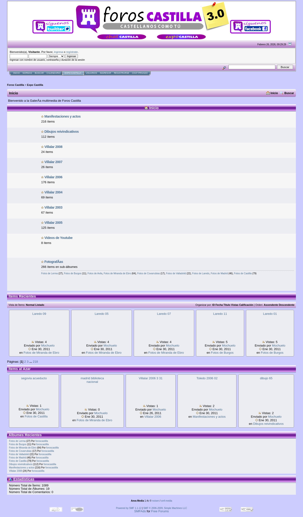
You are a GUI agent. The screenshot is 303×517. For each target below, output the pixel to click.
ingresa (58, 51)
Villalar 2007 (53, 162)
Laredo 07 (164, 314)
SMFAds (140, 511)
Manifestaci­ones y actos (62, 116)
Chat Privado (140, 73)
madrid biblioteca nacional (92, 380)
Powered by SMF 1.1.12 (128, 508)
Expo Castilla (73, 73)
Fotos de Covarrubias (148, 273)
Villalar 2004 (53, 192)
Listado (39, 304)
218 (35, 361)
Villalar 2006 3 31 (150, 378)
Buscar (39, 73)
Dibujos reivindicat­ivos (61, 131)
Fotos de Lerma (49, 273)
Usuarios (91, 73)
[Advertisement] (93, 77)
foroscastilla (42, 441)
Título (226, 304)
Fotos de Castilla (243, 273)
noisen (155, 500)
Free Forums (160, 511)
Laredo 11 (220, 314)
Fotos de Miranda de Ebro (117, 273)
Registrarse (121, 73)
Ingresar (105, 73)
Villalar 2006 (53, 177)
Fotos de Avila (95, 273)
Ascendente (271, 304)
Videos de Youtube (58, 238)
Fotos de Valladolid (176, 273)
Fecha (219, 304)
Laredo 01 (270, 314)
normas (27, 73)
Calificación (246, 304)
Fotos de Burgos (72, 273)
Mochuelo (47, 345)
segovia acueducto (34, 378)
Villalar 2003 (53, 207)
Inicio (16, 73)
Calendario (54, 73)
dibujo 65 (266, 378)
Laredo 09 (39, 314)
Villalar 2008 (53, 147)
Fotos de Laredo (200, 273)
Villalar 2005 (53, 222)
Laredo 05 (102, 314)
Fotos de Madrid (219, 273)
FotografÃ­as (53, 262)
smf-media (166, 500)
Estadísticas (23, 479)
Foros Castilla (15, 84)
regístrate (72, 51)
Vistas (234, 304)
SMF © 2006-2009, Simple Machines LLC (165, 508)
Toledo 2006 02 (207, 378)
